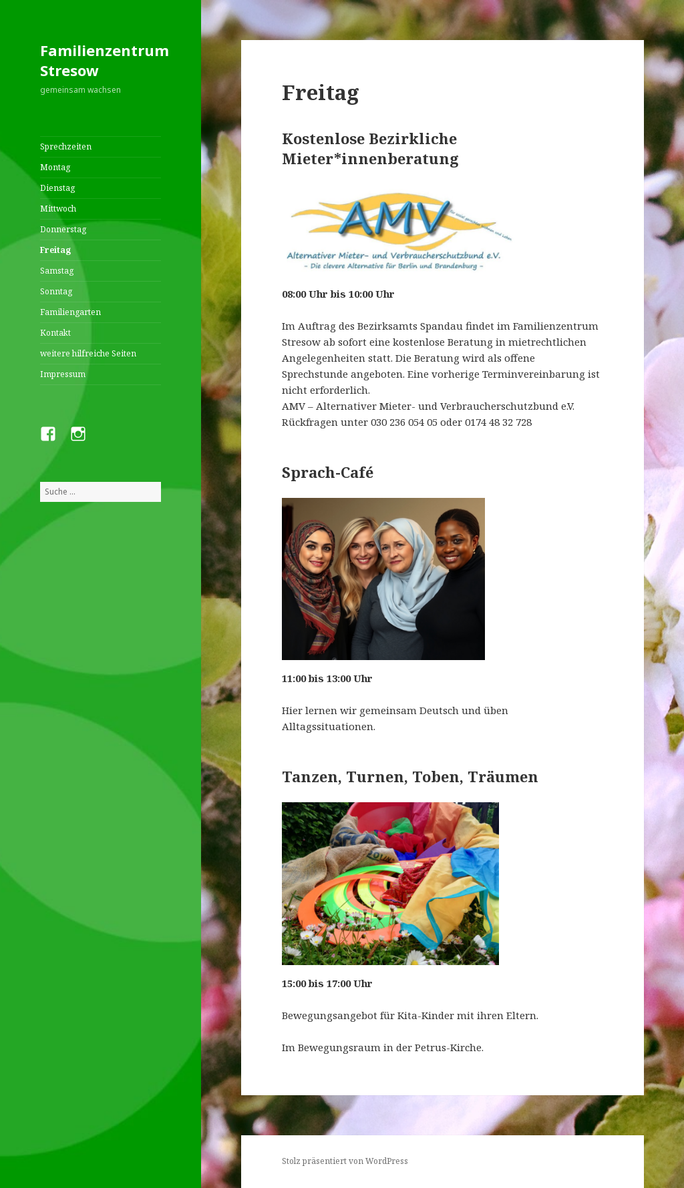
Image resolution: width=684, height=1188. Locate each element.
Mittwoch (58, 208)
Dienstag (57, 188)
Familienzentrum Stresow (104, 60)
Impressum (63, 374)
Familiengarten (70, 312)
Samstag (56, 270)
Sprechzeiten (66, 146)
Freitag (55, 250)
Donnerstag (63, 229)
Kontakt (55, 332)
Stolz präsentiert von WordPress (345, 1161)
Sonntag (56, 291)
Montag (55, 167)
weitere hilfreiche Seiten (88, 353)
